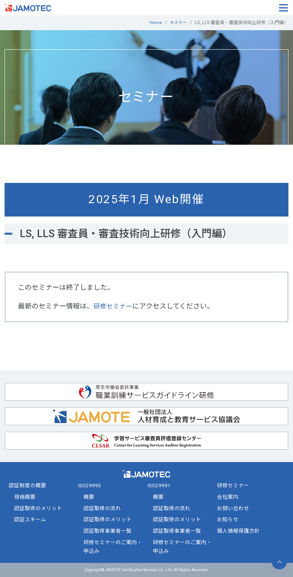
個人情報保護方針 (238, 531)
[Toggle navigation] (283, 7)
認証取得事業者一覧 (108, 531)
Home (154, 22)
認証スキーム (30, 519)
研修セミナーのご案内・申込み (113, 546)
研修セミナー (114, 306)
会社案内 (227, 497)
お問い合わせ (233, 508)
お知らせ (227, 519)
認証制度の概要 (27, 485)
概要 (89, 497)
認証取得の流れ (102, 508)
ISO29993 (89, 485)
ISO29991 (159, 485)
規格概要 (24, 497)
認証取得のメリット (38, 508)
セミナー (178, 22)
